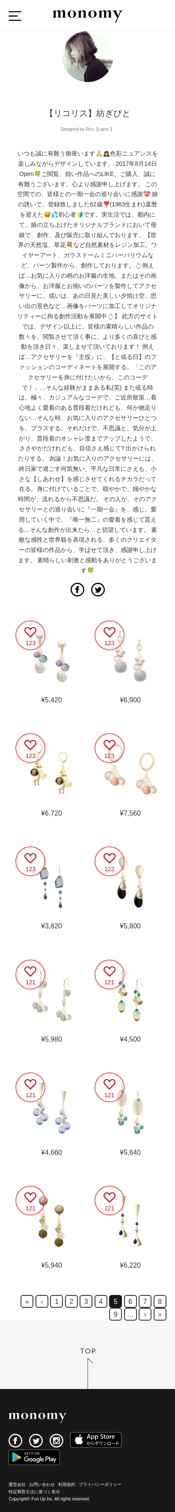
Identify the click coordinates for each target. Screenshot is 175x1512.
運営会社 (17, 1484)
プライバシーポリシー (100, 1484)
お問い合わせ (42, 1484)
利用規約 (66, 1484)
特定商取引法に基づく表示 (34, 1491)
